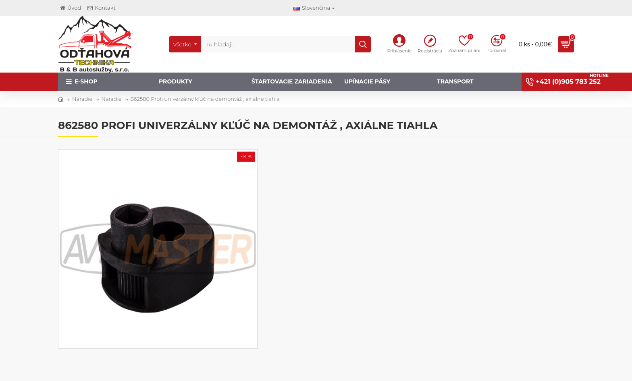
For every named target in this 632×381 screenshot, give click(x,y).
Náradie (82, 99)
